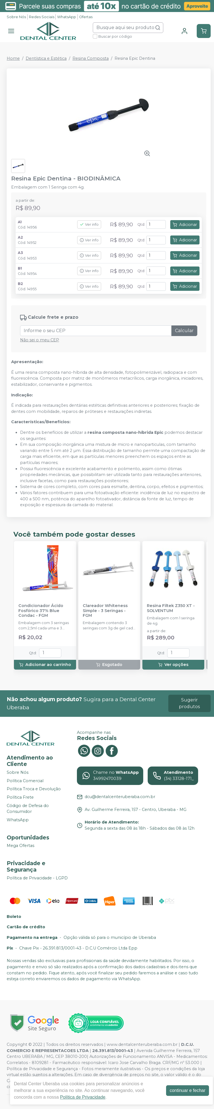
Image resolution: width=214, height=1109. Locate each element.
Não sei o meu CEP (39, 339)
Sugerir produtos (189, 703)
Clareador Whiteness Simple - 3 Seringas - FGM (105, 610)
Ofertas (86, 17)
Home (13, 58)
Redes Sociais (41, 17)
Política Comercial (25, 780)
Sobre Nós (16, 17)
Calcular (184, 330)
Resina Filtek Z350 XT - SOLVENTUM (171, 608)
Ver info (89, 224)
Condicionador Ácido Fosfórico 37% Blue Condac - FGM (40, 610)
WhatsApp (66, 17)
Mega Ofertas (20, 845)
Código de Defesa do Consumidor (28, 808)
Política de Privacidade (82, 1097)
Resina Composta (90, 58)
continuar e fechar (187, 1090)
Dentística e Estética (46, 58)
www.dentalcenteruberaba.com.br (142, 1044)
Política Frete (20, 797)
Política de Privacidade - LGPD (37, 877)
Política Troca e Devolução (34, 789)
